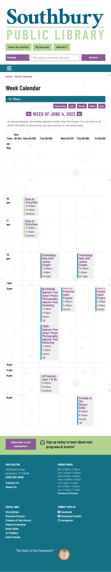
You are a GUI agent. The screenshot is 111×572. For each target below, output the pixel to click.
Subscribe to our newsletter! (20, 444)
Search (93, 57)
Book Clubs (12, 528)
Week (92, 106)
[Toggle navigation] (9, 68)
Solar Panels (13, 537)
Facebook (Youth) (69, 516)
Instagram (65, 520)
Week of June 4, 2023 (54, 114)
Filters (17, 99)
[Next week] (79, 114)
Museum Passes (15, 516)
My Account (42, 47)
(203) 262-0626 (15, 477)
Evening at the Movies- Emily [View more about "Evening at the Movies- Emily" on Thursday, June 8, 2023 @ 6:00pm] (85, 403)
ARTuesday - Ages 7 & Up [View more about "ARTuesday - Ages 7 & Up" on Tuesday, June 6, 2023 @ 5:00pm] (50, 377)
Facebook (65, 512)
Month (82, 106)
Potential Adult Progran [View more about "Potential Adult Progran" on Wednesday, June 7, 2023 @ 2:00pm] (68, 294)
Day (102, 106)
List (72, 106)
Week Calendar (23, 76)
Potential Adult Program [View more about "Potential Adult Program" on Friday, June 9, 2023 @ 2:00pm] (102, 294)
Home (9, 76)
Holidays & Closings (68, 493)
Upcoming (60, 106)
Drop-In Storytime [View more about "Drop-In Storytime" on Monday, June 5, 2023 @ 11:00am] (31, 222)
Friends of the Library (18, 520)
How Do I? (61, 47)
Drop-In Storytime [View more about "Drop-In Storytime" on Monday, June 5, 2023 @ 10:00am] (31, 200)
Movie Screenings (16, 524)
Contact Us (12, 482)
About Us (11, 487)
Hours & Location (18, 47)
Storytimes (12, 512)
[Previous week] (28, 114)
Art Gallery (12, 532)
